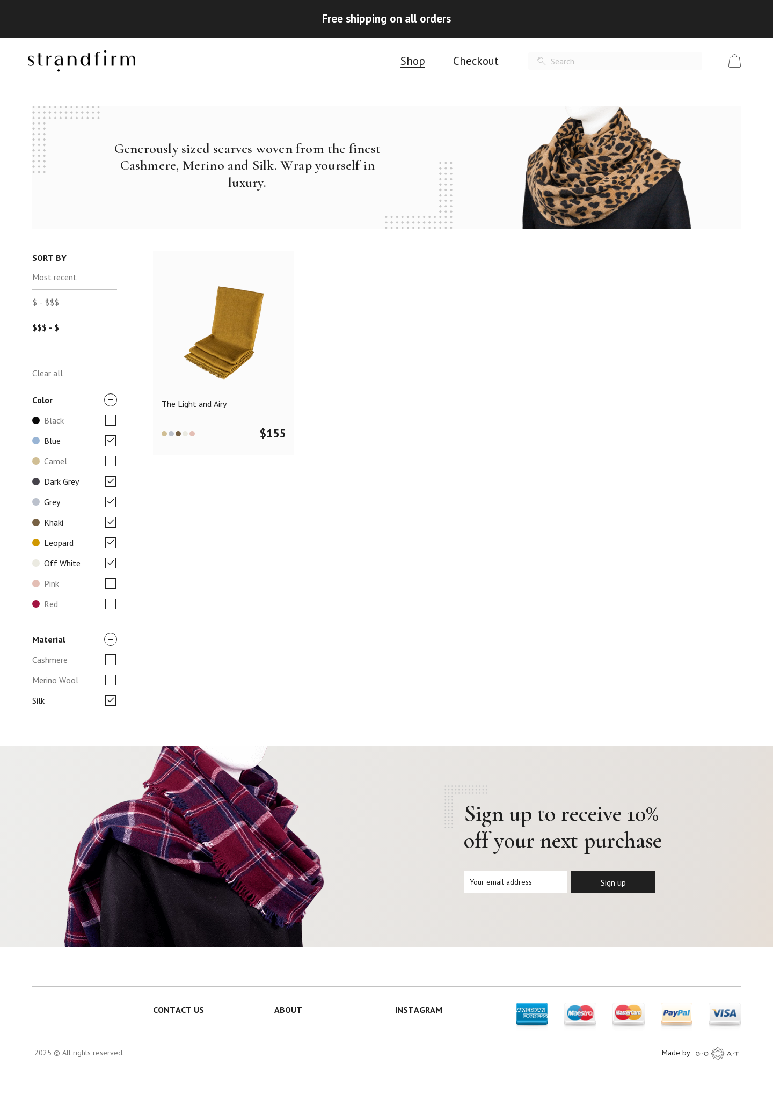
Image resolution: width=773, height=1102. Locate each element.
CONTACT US (178, 1009)
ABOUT (288, 1009)
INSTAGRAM (418, 1009)
